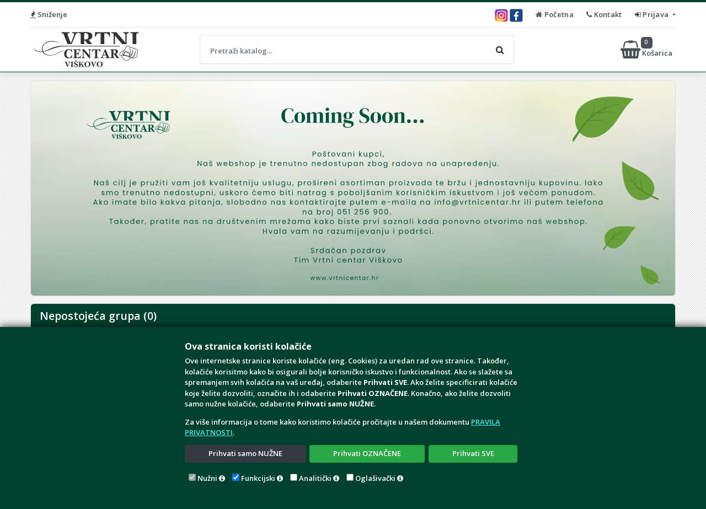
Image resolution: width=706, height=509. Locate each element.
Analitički (315, 478)
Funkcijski (258, 478)
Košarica (647, 49)
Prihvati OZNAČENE (367, 453)
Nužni (207, 478)
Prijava (653, 14)
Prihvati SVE (473, 453)
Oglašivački (375, 478)
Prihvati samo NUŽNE (245, 453)
